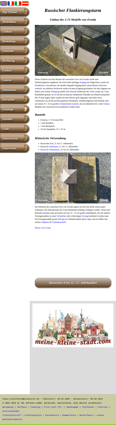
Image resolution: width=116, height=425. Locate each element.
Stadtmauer (53, 146)
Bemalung (9, 41)
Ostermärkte (52, 415)
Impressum (9, 148)
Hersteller (8, 99)
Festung (85, 216)
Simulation (9, 90)
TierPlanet (88, 407)
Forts (77, 79)
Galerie (7, 80)
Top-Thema (9, 12)
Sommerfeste (69, 415)
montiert (75, 104)
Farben (7, 70)
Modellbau (9, 22)
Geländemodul (65, 104)
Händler (7, 119)
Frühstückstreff (12, 415)
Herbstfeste (86, 415)
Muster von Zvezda (43, 228)
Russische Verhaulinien (49, 150)
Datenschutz (10, 138)
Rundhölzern (40, 85)
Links (6, 128)
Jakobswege (72, 407)
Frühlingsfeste (33, 415)
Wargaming (8, 407)
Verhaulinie (61, 216)
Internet (103, 407)
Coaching (35, 407)
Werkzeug (8, 60)
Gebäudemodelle (59, 222)
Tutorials (8, 51)
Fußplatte (45, 222)
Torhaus (106, 104)
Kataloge (8, 109)
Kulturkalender (11, 411)
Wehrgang (55, 91)
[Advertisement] (73, 250)
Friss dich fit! (53, 407)
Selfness (22, 407)
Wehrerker (102, 85)
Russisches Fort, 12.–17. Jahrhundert (73, 282)
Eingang (83, 82)
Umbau (7, 31)
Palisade (73, 91)
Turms (92, 91)
